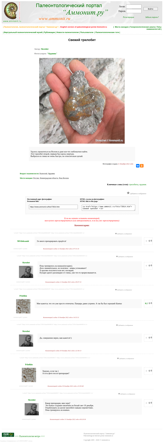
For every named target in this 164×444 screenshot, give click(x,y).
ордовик (142, 184)
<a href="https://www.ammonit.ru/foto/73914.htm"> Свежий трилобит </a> (108, 208)
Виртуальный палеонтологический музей (23, 32)
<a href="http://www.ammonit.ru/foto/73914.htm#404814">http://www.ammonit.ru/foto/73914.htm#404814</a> (51, 325)
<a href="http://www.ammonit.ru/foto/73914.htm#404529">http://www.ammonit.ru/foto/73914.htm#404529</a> (49, 290)
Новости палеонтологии (68, 32)
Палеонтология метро (29, 437)
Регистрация (128, 17)
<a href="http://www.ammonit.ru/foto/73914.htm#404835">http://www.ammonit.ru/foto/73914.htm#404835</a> (57, 394)
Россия (36, 178)
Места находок (121, 27)
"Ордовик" (52, 54)
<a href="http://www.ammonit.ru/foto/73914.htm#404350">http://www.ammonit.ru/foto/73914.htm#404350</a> (51, 256)
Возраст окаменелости (29, 173)
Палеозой (43, 173)
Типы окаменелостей (154, 28)
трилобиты (133, 184)
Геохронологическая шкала (142, 27)
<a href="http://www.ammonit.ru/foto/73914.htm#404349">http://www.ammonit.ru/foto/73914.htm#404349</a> (49, 234)
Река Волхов (64, 178)
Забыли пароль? (152, 17)
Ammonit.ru (105, 441)
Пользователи (87, 32)
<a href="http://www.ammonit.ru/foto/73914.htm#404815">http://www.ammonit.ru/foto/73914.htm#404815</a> (54, 358)
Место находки (26, 178)
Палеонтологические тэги (107, 32)
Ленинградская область (49, 178)
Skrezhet (44, 49)
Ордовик (51, 173)
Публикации (49, 32)
